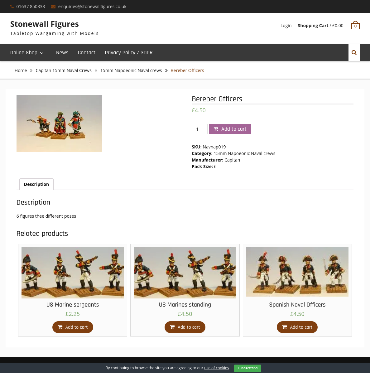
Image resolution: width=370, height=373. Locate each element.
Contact (86, 52)
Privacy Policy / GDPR (128, 52)
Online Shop (23, 52)
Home (21, 70)
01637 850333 (30, 6)
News (62, 52)
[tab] (36, 184)
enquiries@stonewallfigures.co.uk (92, 6)
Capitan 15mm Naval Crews (63, 70)
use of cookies (216, 368)
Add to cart (234, 129)
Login (286, 25)
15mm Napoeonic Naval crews (131, 70)
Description (36, 184)
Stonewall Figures (44, 23)
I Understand (248, 368)
